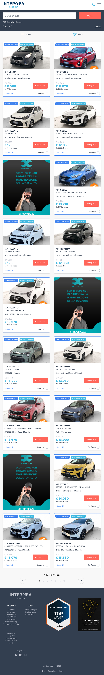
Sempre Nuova (11, 641)
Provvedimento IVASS (11, 624)
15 (64, 581)
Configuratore (30, 612)
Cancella (98, 26)
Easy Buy (11, 636)
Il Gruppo (11, 610)
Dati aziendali (11, 619)
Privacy (43, 671)
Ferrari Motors (11, 617)
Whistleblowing (11, 622)
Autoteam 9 (11, 614)
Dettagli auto (40, 86)
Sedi (11, 643)
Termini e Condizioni (55, 671)
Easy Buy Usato (11, 638)
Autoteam (11, 612)
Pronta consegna (30, 610)
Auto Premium (30, 614)
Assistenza (11, 633)
